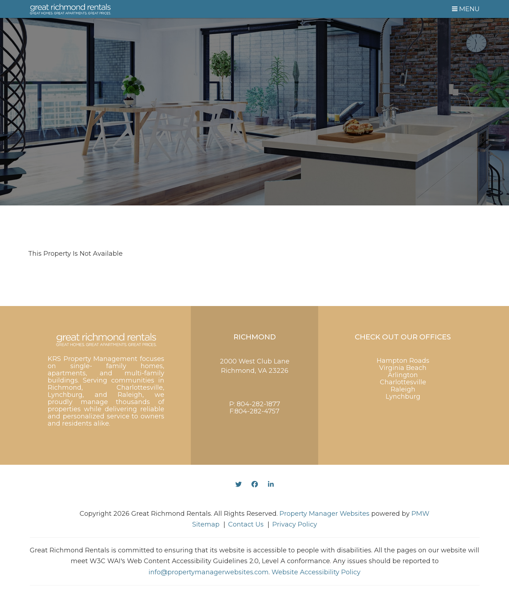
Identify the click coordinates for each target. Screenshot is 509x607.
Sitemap (206, 524)
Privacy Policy (294, 524)
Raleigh (403, 389)
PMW (420, 514)
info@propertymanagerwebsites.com (209, 572)
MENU (466, 9)
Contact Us (246, 524)
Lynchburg (403, 396)
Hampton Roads (403, 361)
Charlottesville (403, 382)
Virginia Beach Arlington (402, 371)
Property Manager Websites (324, 514)
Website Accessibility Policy (316, 572)
